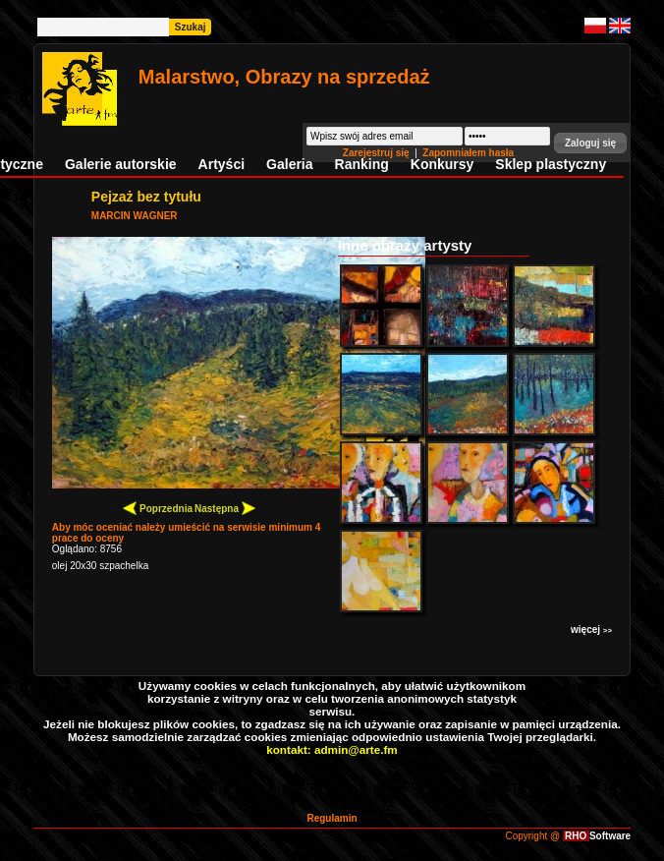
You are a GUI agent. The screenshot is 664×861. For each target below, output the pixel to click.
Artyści (221, 164)
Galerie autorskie (121, 164)
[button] (590, 143)
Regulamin (331, 818)
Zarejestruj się (378, 152)
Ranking (362, 164)
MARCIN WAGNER (134, 215)
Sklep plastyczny (550, 164)
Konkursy (442, 164)
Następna (224, 507)
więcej (591, 629)
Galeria (289, 164)
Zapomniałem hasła (468, 152)
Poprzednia (158, 507)
